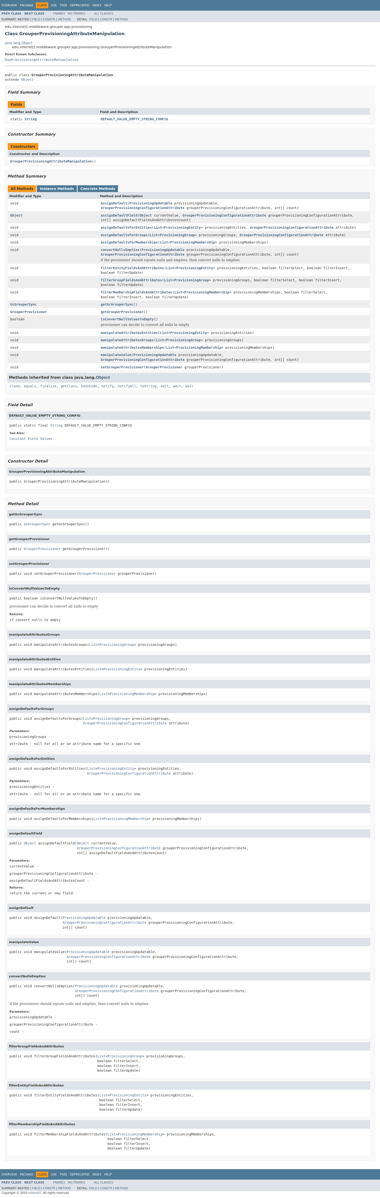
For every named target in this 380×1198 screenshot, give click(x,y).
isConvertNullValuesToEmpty (127, 319)
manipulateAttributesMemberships (132, 347)
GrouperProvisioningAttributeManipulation (51, 161)
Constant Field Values (30, 439)
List (158, 227)
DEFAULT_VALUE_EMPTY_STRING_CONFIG (134, 119)
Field (36, 19)
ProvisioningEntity (182, 227)
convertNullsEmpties (120, 250)
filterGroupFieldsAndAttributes (131, 280)
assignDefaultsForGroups (124, 235)
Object (27, 79)
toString (148, 386)
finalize (48, 386)
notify (107, 386)
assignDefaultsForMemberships (129, 242)
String (30, 119)
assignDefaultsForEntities (126, 227)
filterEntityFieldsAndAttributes (132, 268)
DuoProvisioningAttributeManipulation (41, 60)
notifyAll (127, 386)
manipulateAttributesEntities (129, 333)
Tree (63, 5)
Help (108, 5)
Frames (59, 13)
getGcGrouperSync (117, 304)
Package (26, 5)
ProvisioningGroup (177, 235)
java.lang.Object (18, 43)
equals (30, 386)
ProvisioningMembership (192, 242)
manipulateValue (116, 355)
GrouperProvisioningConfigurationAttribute (143, 208)
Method (64, 19)
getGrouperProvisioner (122, 312)
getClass (69, 386)
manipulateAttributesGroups (127, 340)
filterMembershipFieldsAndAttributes (136, 292)
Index (97, 5)
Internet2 (34, 1193)
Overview (9, 5)
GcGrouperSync (23, 304)
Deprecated (79, 5)
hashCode (89, 386)
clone (14, 386)
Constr (49, 19)
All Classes (103, 13)
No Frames (76, 13)
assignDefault (114, 203)
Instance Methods (57, 189)
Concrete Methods (97, 189)
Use (54, 5)
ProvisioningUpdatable (150, 203)
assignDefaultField (119, 215)
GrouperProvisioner (28, 312)
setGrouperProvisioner (122, 367)
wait (165, 386)
